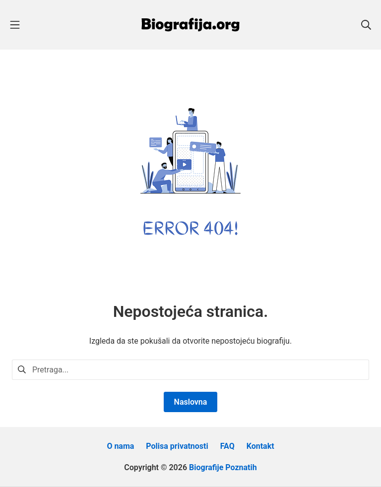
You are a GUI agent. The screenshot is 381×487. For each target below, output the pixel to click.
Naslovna (190, 402)
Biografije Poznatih (223, 467)
